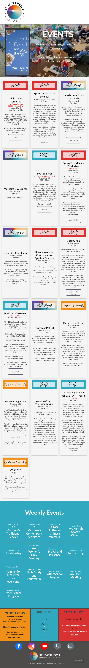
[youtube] (44, 646)
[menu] (84, 12)
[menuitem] (44, 618)
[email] (70, 646)
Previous (8, 51)
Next (26, 51)
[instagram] (31, 646)
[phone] (57, 646)
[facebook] (18, 646)
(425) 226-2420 (14, 637)
